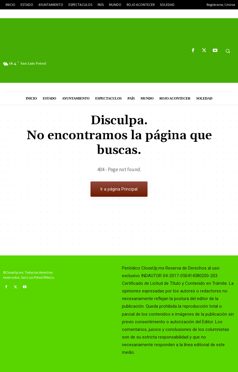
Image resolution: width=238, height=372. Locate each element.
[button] (227, 50)
